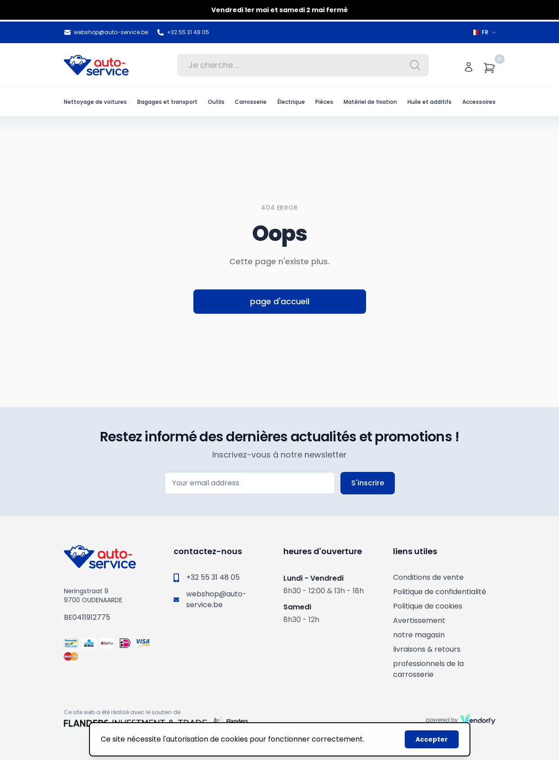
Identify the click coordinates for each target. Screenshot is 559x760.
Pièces (324, 102)
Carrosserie (251, 102)
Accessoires (479, 102)
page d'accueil (279, 301)
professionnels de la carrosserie (428, 669)
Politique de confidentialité (439, 592)
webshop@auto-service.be (106, 32)
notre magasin (419, 635)
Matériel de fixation (370, 102)
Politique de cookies (427, 606)
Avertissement (419, 620)
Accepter (432, 739)
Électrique (291, 102)
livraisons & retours (427, 649)
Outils (216, 102)
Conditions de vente (428, 577)
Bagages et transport (167, 102)
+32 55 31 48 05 (183, 32)
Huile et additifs (429, 102)
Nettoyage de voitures (95, 102)
